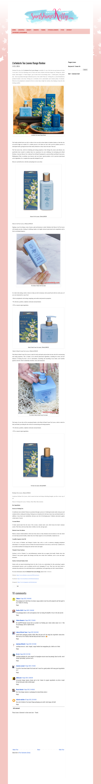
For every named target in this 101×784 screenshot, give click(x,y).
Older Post (61, 750)
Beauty (29, 30)
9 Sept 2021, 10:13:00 (31, 644)
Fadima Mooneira (20, 620)
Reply (17, 605)
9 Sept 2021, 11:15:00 (30, 666)
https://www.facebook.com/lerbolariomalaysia (28, 578)
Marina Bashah (19, 689)
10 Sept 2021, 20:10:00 (30, 700)
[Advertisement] (50, 47)
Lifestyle (21, 30)
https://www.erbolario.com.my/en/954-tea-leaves (28, 575)
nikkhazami (19, 678)
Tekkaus (18, 598)
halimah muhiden (20, 700)
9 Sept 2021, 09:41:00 (33, 632)
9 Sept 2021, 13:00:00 (27, 678)
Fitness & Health (53, 30)
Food (62, 30)
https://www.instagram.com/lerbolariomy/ (27, 582)
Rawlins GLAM (19, 610)
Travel (43, 30)
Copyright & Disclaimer (19, 32)
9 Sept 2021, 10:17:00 (25, 654)
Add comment (16, 708)
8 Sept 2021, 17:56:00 (30, 620)
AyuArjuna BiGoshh (20, 644)
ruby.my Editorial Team (21, 632)
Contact (69, 30)
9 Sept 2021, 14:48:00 (29, 689)
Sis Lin (17, 654)
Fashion (36, 30)
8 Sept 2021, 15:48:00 (28, 610)
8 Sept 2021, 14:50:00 (25, 598)
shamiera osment (20, 666)
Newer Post (15, 750)
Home (14, 30)
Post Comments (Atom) (24, 753)
